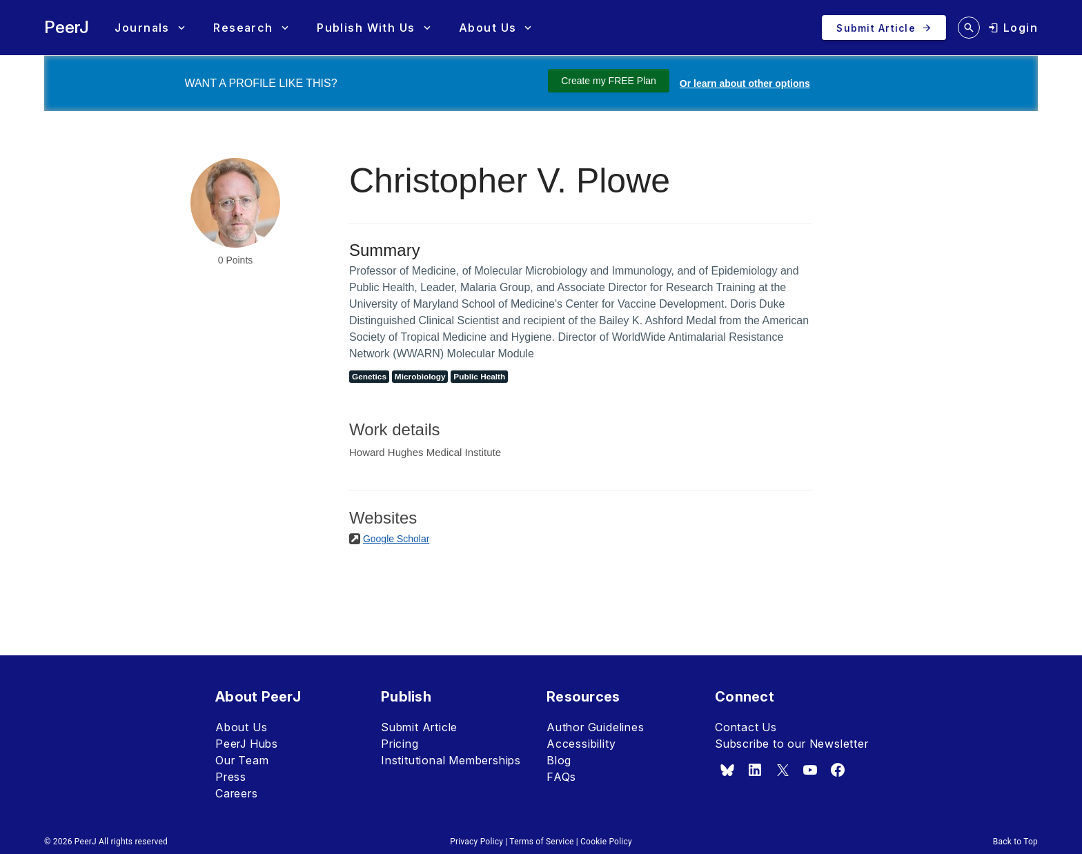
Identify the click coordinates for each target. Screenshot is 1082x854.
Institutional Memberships (451, 760)
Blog (559, 760)
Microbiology (420, 376)
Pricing (400, 744)
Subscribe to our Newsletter (792, 744)
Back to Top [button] (1015, 841)
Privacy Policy (476, 841)
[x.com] (782, 769)
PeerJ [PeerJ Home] (66, 27)
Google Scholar (396, 538)
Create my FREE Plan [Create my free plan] (608, 80)
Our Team (241, 760)
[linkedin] (754, 769)
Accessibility (581, 744)
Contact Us (746, 727)
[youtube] (810, 769)
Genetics (369, 376)
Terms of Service (541, 841)
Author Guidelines (596, 727)
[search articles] (969, 28)
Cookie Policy (606, 841)
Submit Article (419, 727)
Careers (236, 793)
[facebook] (837, 769)
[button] (149, 28)
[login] (1013, 27)
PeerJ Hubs (246, 744)
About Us (241, 727)
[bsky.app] (727, 769)
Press (230, 777)
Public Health (479, 376)
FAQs (561, 777)
